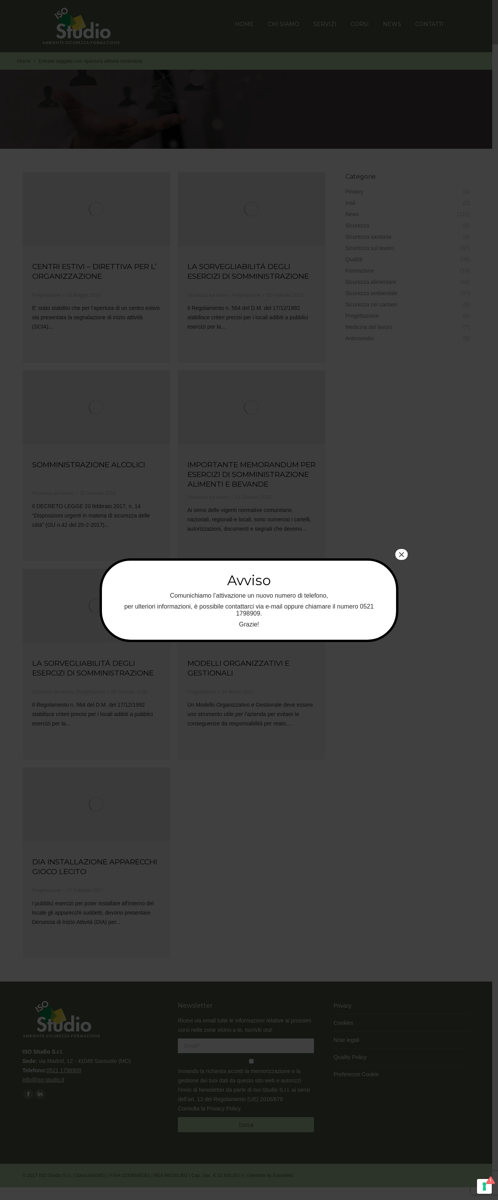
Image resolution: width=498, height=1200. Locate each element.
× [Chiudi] (401, 554)
